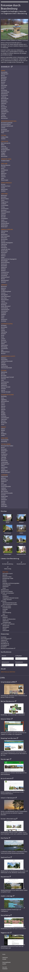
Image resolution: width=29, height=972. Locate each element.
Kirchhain (3, 151)
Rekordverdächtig (7, 612)
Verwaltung (3, 637)
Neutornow (4, 264)
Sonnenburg (4, 274)
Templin (3, 503)
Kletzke (3, 430)
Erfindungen (4, 642)
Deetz (2, 398)
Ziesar (2, 424)
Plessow (3, 409)
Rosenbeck (4, 107)
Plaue (2, 132)
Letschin (3, 254)
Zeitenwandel (6, 630)
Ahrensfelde (4, 72)
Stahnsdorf (4, 419)
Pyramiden (5, 609)
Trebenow (3, 504)
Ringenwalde (4, 496)
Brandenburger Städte (8, 578)
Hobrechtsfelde (5, 92)
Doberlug (3, 146)
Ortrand (3, 363)
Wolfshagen (4, 506)
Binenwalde (4, 327)
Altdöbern (3, 358)
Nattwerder (4, 385)
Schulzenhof (4, 311)
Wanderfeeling (5, 915)
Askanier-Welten (6, 719)
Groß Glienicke (5, 382)
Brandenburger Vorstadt (7, 377)
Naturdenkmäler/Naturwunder (10, 602)
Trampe (3, 115)
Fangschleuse (4, 202)
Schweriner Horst (5, 186)
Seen (4, 614)
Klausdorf (3, 459)
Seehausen (4, 499)
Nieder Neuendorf (5, 306)
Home (3, 954)
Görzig (2, 207)
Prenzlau (3, 495)
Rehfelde (3, 269)
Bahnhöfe (5, 575)
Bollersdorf (4, 238)
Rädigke (3, 413)
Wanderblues (5, 877)
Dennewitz (4, 449)
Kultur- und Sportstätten (8, 593)
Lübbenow (4, 490)
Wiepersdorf (4, 470)
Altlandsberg (4, 231)
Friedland (3, 204)
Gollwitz (3, 128)
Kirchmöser (4, 129)
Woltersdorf (4, 227)
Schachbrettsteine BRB (8, 682)
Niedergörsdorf (5, 464)
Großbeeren (4, 454)
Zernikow (3, 321)
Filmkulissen (6, 586)
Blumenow (4, 286)
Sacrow (3, 390)
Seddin (3, 435)
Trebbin (3, 469)
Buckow (3, 82)
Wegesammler (5, 933)
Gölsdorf (3, 452)
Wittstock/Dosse (5, 352)
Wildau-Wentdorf (5, 472)
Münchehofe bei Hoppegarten (9, 259)
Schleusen (5, 615)
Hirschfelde (4, 90)
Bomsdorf (3, 197)
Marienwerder (4, 98)
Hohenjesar (4, 247)
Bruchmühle (4, 239)
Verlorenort (4, 319)
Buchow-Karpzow (5, 165)
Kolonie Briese (5, 300)
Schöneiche (4, 222)
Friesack (3, 167)
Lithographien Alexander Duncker (11, 598)
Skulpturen (5, 617)
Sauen (2, 220)
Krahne (3, 403)
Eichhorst (3, 87)
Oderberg (3, 103)
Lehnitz (3, 301)
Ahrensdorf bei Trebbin (7, 446)
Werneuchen (4, 118)
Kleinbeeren (4, 460)
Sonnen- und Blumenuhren (9, 619)
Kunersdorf (4, 252)
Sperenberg (4, 467)
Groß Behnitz (4, 170)
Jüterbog (3, 457)
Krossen (3, 184)
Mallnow (3, 256)
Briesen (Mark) (5, 199)
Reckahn (3, 414)
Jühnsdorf (4, 456)
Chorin (3, 84)
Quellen (4, 611)
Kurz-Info (4, 967)
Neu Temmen (4, 491)
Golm (2, 380)
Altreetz (3, 233)
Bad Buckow (4, 234)
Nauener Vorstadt (5, 387)
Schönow (3, 108)
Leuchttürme (6, 596)
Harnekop (3, 246)
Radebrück (4, 267)
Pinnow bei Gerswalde (7, 493)
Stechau (3, 155)
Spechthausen (5, 112)
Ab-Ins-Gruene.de (6, 778)
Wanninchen (4, 189)
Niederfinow (4, 102)
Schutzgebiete (4, 645)
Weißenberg (4, 225)
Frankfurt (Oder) (5, 161)
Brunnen (5, 581)
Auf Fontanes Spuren (7, 573)
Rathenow (3, 173)
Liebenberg (4, 303)
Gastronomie (5, 589)
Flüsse (4, 588)
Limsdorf (3, 213)
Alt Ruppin (3, 325)
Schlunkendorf (5, 418)
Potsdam (3, 388)
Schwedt (3, 498)
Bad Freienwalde (5, 236)
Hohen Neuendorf (5, 296)
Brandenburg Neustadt (7, 126)
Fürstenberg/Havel (6, 291)
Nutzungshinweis (6, 962)
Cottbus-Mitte (4, 137)
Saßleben (3, 364)
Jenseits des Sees (5, 249)
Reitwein (3, 270)
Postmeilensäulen (7, 607)
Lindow (3, 338)
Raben (2, 411)
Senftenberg (4, 366)
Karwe (2, 335)
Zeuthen (3, 191)
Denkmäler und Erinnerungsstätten (11, 583)
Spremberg (4, 441)
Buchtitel (3, 646)
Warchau (3, 421)
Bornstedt (3, 375)
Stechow (3, 177)
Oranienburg (4, 308)
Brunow (3, 241)
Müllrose (3, 215)
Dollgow (3, 290)
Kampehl (3, 334)
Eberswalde (4, 85)
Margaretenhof (5, 131)
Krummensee (4, 95)
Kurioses (5, 594)
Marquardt (4, 384)
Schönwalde (4, 110)
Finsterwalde (4, 148)
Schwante (3, 313)
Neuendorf (4, 100)
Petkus (3, 465)
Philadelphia (4, 218)
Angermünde (4, 476)
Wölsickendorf (5, 280)
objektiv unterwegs (6, 896)
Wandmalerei (6, 627)
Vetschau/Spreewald (6, 368)
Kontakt (4, 959)
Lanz (2, 432)
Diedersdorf (4, 451)
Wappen (5, 628)
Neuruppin (4, 342)
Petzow (3, 408)
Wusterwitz (4, 423)
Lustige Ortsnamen (7, 599)
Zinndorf (3, 282)
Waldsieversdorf (5, 277)
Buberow (3, 288)
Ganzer (3, 329)
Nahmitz (3, 406)
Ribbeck (3, 175)
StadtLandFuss (5, 857)
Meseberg (3, 304)
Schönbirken (4, 348)
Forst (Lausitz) (5, 440)
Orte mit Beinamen (5, 638)
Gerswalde (4, 485)
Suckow (3, 501)
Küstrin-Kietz (4, 251)
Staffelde (3, 314)
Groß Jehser (4, 359)
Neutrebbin (4, 266)
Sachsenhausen (5, 309)
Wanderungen (5, 759)
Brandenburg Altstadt (6, 123)
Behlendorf (4, 195)
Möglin (3, 257)
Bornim (3, 374)
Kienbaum (3, 210)
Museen (4, 601)
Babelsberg (4, 372)
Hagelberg (3, 400)
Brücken (4, 580)
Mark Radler (4, 838)
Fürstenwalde (4, 205)
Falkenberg (4, 244)
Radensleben (4, 345)
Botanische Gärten (7, 576)
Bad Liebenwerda (5, 143)
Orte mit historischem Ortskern (10, 604)
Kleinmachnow (5, 401)
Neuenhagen (4, 261)
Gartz (2, 483)
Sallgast (3, 153)
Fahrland (3, 379)
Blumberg (3, 79)
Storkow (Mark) (5, 223)
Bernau (3, 75)
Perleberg (3, 434)
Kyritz (2, 337)
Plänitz (3, 343)
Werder (3, 279)
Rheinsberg (4, 347)
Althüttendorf (4, 74)
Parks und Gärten (6, 606)
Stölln (2, 178)
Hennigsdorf (4, 295)
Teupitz (3, 188)
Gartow (3, 330)
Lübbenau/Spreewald (6, 361)
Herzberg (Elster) (5, 150)
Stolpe (2, 316)
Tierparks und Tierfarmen (8, 624)
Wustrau (3, 353)
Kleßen (3, 172)
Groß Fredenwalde (6, 486)
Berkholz (3, 478)
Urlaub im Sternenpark (8, 798)
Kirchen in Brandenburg (8, 819)
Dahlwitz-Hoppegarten (7, 243)
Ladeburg (3, 97)
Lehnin (3, 404)
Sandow (3, 139)
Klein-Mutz (4, 298)
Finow (2, 89)
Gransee (3, 293)
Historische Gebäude (7, 591)
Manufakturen (4, 643)
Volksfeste (3, 640)
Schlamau (3, 416)
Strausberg (4, 275)
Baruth (3, 447)
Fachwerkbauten (7, 585)
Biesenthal (4, 77)
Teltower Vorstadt (5, 392)
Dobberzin (4, 481)
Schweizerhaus (5, 272)
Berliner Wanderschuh (7, 701)
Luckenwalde (4, 462)
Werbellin (3, 117)
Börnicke (3, 80)
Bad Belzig (3, 396)
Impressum (5, 957)
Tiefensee (3, 113)
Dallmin (3, 429)
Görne (2, 168)
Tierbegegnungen (7, 622)
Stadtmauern (6, 620)
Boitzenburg (4, 480)
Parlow (3, 105)
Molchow (3, 340)
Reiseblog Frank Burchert (8, 738)
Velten (2, 318)
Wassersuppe (4, 180)
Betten (2, 145)
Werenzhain (4, 156)
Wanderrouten (6, 625)
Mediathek (4, 968)
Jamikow (3, 488)
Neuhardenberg (5, 262)
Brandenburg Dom (6, 124)
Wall (2, 350)
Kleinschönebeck (5, 212)
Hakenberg (4, 332)
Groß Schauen (5, 208)
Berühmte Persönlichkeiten (7, 648)
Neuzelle (3, 217)
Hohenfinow (4, 93)
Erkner (3, 200)
